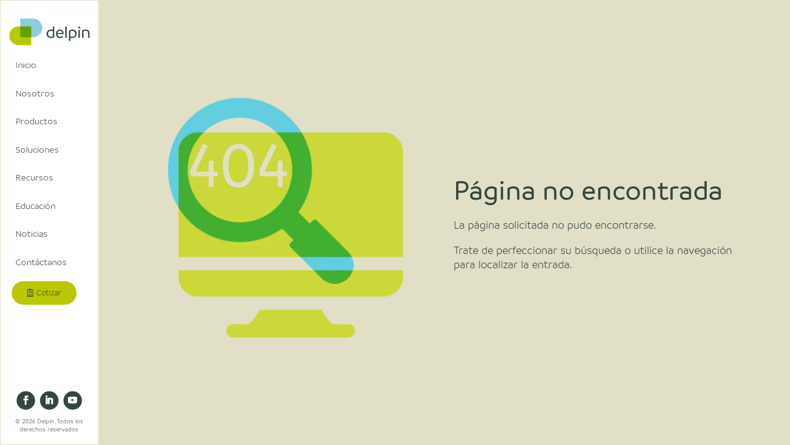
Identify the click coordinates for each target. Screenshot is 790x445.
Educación (35, 205)
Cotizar (48, 293)
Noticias (31, 233)
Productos (36, 121)
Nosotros (34, 93)
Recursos (34, 177)
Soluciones (37, 149)
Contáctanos (41, 262)
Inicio (25, 64)
